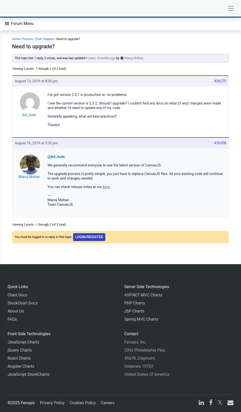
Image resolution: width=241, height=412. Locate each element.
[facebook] (211, 403)
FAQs (12, 319)
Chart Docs (17, 295)
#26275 (220, 81)
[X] (220, 403)
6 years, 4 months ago (100, 58)
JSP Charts (134, 311)
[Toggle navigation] (231, 8)
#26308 (220, 143)
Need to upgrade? (33, 46)
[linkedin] (201, 403)
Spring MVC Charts (141, 319)
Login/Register (89, 237)
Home (16, 39)
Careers (108, 402)
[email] (229, 403)
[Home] (18, 8)
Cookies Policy (83, 402)
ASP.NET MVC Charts (143, 295)
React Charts (19, 358)
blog (106, 187)
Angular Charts (21, 366)
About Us (16, 311)
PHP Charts (134, 303)
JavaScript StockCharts (29, 374)
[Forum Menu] (19, 23)
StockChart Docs (22, 303)
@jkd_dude (56, 157)
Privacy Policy (52, 402)
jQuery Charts (20, 350)
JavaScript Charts (23, 342)
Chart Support (44, 39)
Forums (28, 39)
